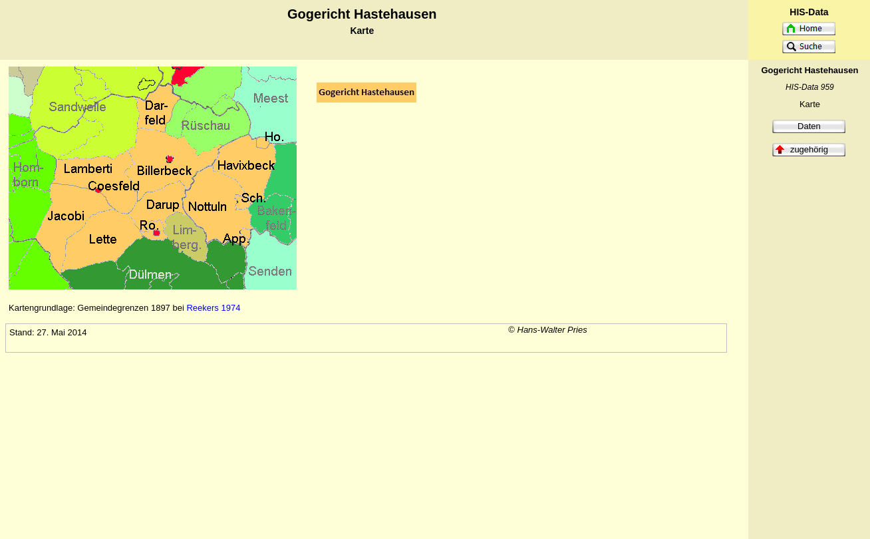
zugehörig (809, 149)
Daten (809, 126)
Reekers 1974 (213, 308)
